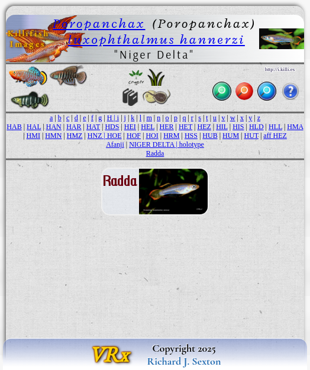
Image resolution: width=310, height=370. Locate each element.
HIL (222, 127)
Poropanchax (99, 23)
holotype (191, 144)
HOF (134, 135)
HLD (256, 127)
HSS (191, 135)
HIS (238, 127)
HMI (33, 135)
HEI (130, 127)
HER (167, 127)
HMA (295, 127)
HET (185, 127)
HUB (209, 135)
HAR (73, 127)
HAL (34, 127)
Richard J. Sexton (184, 361)
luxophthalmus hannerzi (156, 39)
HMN (53, 135)
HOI (152, 135)
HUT (251, 135)
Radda (155, 153)
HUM (230, 135)
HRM (171, 135)
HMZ (75, 135)
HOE (114, 135)
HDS (112, 127)
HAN (54, 127)
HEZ (204, 127)
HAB (14, 127)
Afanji (115, 144)
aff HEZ (274, 135)
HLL (275, 127)
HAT (93, 127)
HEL (147, 127)
